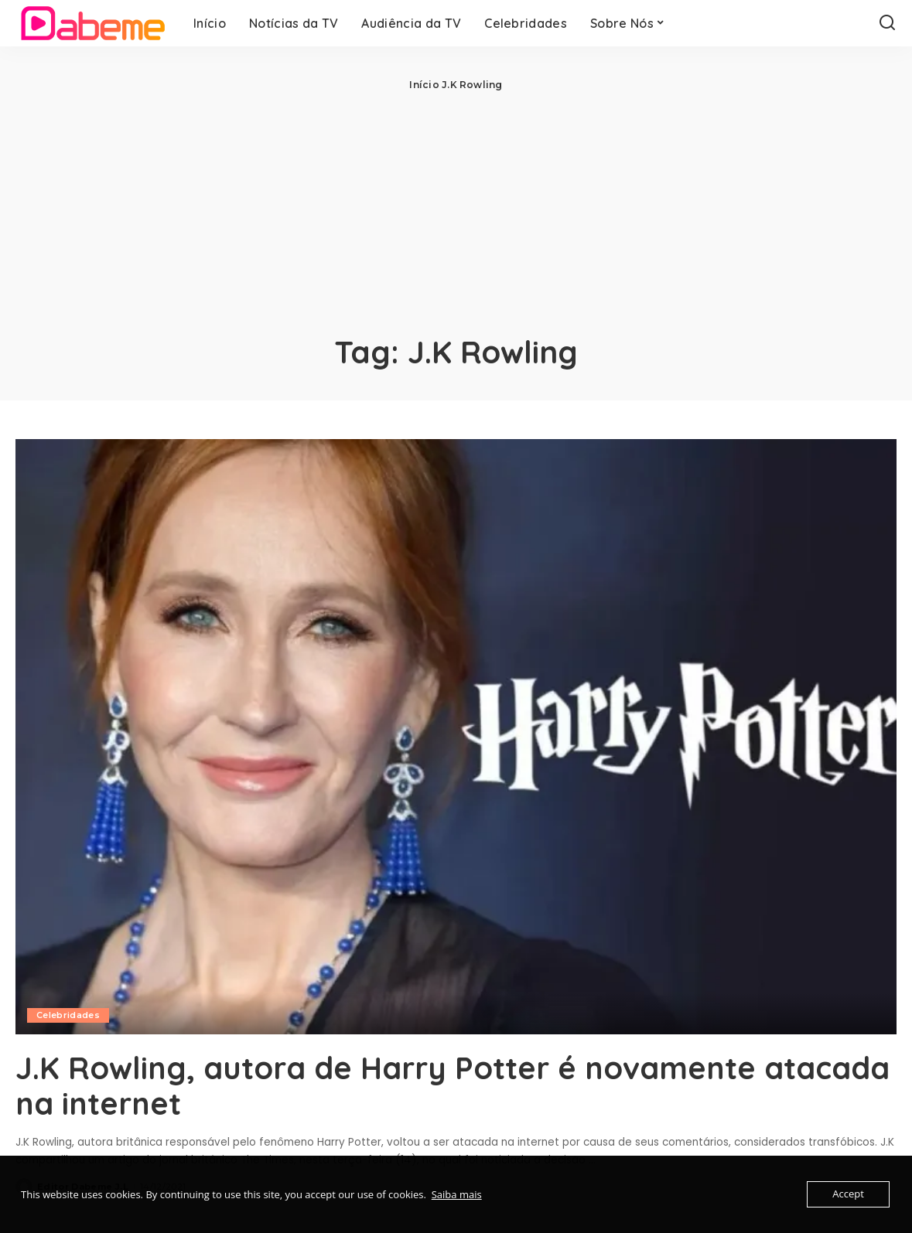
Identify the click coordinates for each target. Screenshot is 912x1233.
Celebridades (68, 1015)
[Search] (887, 23)
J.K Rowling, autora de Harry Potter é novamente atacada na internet (390, 1085)
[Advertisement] (456, 208)
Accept (848, 1194)
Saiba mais (457, 1194)
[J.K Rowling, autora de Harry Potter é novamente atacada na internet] (456, 736)
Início (424, 84)
